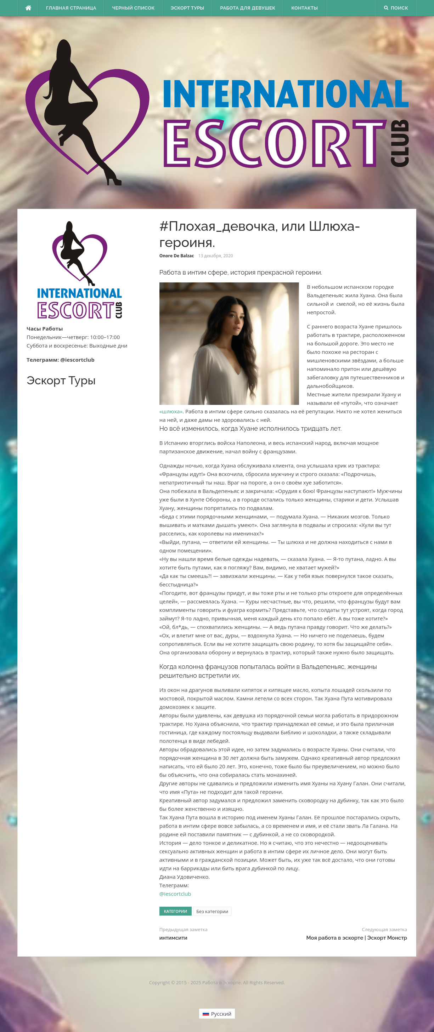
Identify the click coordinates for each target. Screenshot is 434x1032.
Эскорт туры (187, 8)
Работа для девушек (248, 8)
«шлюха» (170, 411)
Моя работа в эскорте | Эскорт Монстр (356, 938)
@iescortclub (175, 893)
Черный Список (133, 8)
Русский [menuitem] (221, 1013)
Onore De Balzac (176, 256)
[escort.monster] (28, 8)
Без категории (212, 911)
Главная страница (71, 8)
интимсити (173, 938)
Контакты (304, 8)
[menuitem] (217, 1013)
